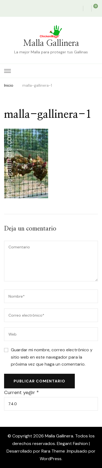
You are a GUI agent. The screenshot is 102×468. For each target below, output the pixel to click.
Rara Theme (53, 451)
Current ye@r (21, 392)
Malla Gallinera (51, 43)
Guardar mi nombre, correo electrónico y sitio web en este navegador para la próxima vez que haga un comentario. (51, 357)
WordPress (50, 458)
